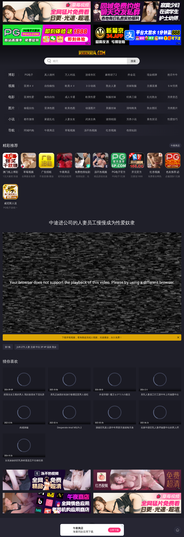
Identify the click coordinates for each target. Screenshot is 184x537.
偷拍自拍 (49, 97)
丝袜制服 (131, 86)
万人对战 (70, 74)
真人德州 (49, 74)
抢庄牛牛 (172, 74)
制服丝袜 (111, 97)
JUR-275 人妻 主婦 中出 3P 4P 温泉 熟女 (36, 346)
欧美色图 (70, 108)
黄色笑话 (152, 119)
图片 (11, 108)
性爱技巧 (172, 119)
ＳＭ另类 (172, 86)
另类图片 (172, 108)
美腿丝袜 (111, 108)
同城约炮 (29, 130)
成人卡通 (70, 97)
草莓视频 (70, 130)
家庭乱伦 (49, 119)
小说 (11, 119)
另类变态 (172, 97)
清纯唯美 (131, 108)
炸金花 (131, 74)
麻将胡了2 (111, 74)
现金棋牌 (152, 74)
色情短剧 (131, 130)
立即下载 (114, 529)
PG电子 (29, 74)
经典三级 (131, 97)
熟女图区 (152, 108)
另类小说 (131, 119)
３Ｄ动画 (90, 86)
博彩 (11, 74)
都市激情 (29, 119)
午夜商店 (49, 130)
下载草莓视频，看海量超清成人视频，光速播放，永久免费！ (121, 337)
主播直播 (152, 86)
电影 (11, 97)
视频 (11, 86)
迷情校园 (111, 119)
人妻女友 (70, 119)
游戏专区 (90, 74)
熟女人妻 (111, 86)
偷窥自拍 (29, 108)
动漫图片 (90, 108)
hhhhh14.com (92, 53)
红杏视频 (111, 130)
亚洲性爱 (29, 97)
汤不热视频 (90, 130)
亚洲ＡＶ (29, 86)
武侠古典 (90, 119)
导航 (11, 130)
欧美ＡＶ (70, 86)
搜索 (133, 61)
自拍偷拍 (49, 86)
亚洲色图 (49, 108)
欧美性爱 (90, 97)
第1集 (8, 346)
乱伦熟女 (152, 97)
